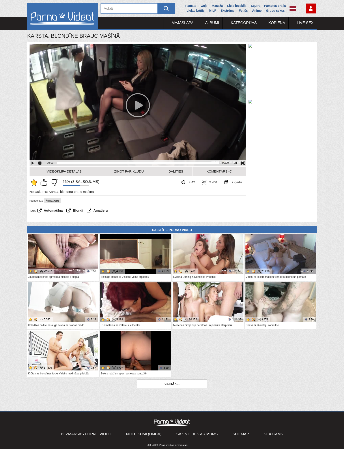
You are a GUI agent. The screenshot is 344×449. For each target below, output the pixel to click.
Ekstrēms (227, 10)
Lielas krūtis (196, 10)
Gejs (204, 6)
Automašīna (53, 210)
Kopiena (276, 23)
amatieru (100, 210)
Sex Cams (273, 434)
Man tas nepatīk (53, 182)
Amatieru (52, 200)
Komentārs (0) (220, 171)
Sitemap (240, 434)
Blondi (78, 210)
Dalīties (175, 171)
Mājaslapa (182, 23)
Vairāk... (172, 384)
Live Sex (305, 23)
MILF (212, 10)
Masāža (217, 6)
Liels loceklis (236, 6)
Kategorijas (244, 23)
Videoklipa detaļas (64, 171)
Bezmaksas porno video (86, 434)
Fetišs (243, 10)
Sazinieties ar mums (197, 434)
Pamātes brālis (275, 6)
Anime (257, 10)
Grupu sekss (275, 10)
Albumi (212, 23)
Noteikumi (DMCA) (144, 434)
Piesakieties (311, 8)
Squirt (255, 6)
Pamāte (190, 6)
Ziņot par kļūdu (129, 171)
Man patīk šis (45, 182)
